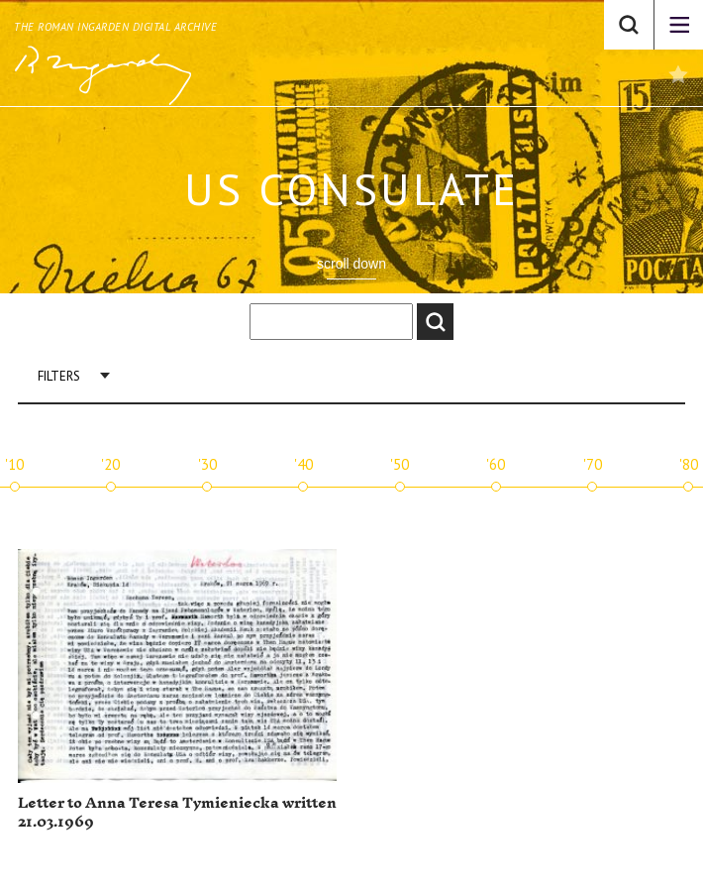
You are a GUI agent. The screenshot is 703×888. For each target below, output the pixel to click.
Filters (59, 376)
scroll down (351, 264)
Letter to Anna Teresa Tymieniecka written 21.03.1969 (177, 813)
